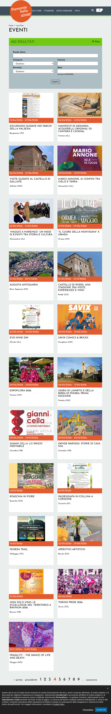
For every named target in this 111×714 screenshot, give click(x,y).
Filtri (97, 42)
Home (11, 25)
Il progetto (26, 700)
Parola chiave (19, 52)
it (99, 10)
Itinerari (49, 11)
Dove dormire (64, 11)
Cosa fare (35, 11)
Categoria (17, 60)
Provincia (17, 68)
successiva (91, 680)
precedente (31, 680)
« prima (18, 680)
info (77, 11)
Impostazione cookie (80, 700)
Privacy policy (64, 700)
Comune (61, 60)
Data (59, 68)
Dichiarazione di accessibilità (44, 700)
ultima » (55, 686)
